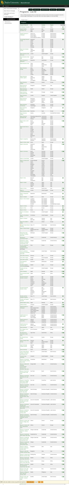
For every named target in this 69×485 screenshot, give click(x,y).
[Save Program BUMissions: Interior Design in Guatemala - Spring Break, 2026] (62, 240)
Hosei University (23, 327)
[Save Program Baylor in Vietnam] (62, 218)
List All (30, 9)
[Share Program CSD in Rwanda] (63, 271)
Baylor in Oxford (23, 205)
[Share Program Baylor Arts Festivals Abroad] (62, 49)
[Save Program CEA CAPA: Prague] (62, 257)
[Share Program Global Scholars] (63, 304)
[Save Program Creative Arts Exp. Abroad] (62, 268)
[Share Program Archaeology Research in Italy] (62, 39)
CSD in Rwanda (23, 271)
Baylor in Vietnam (23, 218)
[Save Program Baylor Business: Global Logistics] (62, 76)
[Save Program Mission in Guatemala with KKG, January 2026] (62, 429)
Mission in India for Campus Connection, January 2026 (24, 448)
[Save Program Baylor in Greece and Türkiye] (62, 160)
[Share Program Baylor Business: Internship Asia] (63, 85)
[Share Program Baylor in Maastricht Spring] (62, 193)
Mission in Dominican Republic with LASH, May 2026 (24, 401)
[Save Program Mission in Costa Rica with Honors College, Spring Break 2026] (62, 380)
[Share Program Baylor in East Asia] (63, 144)
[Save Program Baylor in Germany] (62, 151)
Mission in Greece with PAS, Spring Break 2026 (24, 426)
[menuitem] (11, 17)
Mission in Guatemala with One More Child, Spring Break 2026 (24, 439)
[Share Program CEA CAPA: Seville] (63, 259)
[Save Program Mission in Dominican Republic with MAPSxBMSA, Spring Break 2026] (62, 404)
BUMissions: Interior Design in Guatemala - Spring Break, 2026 (24, 242)
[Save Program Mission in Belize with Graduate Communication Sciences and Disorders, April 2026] (62, 364)
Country (43, 25)
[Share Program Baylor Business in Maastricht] (63, 60)
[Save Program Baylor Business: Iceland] (62, 82)
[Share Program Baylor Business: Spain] (63, 111)
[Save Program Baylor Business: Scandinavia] (62, 104)
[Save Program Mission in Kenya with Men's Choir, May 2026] (62, 461)
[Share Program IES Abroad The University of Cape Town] (63, 332)
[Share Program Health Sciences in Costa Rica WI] (62, 324)
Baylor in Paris (23, 207)
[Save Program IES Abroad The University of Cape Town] (62, 332)
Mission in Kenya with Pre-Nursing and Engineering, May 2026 (25, 465)
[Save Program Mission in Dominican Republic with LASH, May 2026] (62, 399)
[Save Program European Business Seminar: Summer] (62, 276)
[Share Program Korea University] (63, 349)
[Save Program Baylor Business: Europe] (62, 68)
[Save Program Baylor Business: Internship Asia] (62, 85)
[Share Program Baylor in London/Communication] (62, 190)
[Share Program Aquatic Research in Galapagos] (63, 33)
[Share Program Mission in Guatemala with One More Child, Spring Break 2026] (63, 437)
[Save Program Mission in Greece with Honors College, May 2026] (62, 420)
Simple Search (37, 9)
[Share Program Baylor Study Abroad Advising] (63, 225)
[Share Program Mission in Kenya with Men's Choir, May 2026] (63, 461)
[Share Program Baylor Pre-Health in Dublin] (62, 221)
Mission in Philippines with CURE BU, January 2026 (24, 473)
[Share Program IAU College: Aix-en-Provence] (62, 329)
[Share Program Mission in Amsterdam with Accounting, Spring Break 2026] (63, 359)
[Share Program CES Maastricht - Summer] (62, 261)
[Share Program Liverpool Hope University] (63, 356)
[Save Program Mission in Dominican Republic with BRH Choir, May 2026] (62, 389)
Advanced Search (45, 9)
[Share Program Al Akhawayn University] (62, 27)
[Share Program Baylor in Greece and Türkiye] (63, 160)
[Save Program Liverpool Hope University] (62, 356)
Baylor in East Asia (24, 144)
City (31, 25)
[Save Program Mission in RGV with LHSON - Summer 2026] (62, 476)
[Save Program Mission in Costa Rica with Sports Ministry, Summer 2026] (62, 384)
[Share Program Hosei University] (62, 327)
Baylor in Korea (23, 188)
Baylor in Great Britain (24, 158)
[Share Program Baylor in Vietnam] (63, 218)
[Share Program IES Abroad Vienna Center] (63, 337)
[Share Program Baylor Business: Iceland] (63, 82)
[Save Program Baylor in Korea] (62, 188)
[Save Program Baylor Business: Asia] (62, 63)
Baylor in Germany (24, 151)
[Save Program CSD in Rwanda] (62, 271)
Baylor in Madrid (23, 196)
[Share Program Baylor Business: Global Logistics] (63, 76)
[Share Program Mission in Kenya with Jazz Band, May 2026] (63, 457)
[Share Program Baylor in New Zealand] (63, 198)
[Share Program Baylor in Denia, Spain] (62, 142)
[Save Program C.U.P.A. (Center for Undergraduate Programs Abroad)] (62, 245)
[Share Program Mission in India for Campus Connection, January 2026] (63, 446)
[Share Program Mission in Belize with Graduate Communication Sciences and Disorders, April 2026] (63, 364)
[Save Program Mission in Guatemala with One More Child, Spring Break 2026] (62, 437)
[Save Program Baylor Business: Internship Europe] (62, 92)
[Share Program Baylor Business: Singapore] (62, 107)
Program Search (60, 9)
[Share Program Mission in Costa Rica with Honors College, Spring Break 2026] (63, 380)
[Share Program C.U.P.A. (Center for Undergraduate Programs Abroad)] (63, 245)
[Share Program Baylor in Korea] (63, 188)
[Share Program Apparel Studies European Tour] (63, 29)
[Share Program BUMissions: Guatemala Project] (63, 237)
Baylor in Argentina (24, 138)
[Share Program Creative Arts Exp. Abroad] (63, 268)
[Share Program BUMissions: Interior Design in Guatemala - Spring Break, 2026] (63, 240)
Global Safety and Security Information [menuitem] (9, 14)
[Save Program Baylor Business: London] (62, 95)
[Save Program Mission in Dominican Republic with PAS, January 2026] (62, 410)
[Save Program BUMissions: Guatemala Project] (62, 237)
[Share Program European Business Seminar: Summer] (63, 276)
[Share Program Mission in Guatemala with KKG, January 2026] (63, 429)
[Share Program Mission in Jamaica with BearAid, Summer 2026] (63, 454)
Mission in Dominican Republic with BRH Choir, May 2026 (24, 390)
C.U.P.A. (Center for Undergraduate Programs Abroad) (24, 246)
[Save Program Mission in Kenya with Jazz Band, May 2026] (62, 457)
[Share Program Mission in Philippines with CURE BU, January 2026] (63, 472)
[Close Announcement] (63, 15)
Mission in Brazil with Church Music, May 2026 (24, 372)
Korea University (23, 349)
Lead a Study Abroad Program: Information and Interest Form (24, 353)
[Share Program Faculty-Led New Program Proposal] (62, 296)
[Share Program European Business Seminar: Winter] (62, 287)
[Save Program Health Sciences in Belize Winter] (62, 315)
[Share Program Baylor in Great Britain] (62, 158)
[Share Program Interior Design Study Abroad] (62, 340)
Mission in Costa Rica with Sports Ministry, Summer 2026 (24, 386)
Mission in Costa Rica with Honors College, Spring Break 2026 (24, 381)
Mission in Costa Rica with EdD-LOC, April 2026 (24, 377)
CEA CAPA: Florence (24, 255)
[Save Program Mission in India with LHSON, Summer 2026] (62, 451)
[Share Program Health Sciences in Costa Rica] (62, 319)
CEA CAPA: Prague (24, 257)
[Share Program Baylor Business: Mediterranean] (63, 98)
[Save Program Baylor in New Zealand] (62, 198)
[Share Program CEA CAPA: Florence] (63, 255)
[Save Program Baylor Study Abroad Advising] (62, 225)
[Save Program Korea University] (62, 349)
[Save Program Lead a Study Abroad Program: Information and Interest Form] (62, 351)
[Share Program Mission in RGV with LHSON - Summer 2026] (63, 476)
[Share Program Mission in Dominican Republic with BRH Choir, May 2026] (63, 389)
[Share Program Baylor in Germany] (63, 151)
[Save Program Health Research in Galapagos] (62, 306)
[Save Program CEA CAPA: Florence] (62, 255)
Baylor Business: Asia (24, 63)
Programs (7, 6)
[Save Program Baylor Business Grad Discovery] (62, 53)
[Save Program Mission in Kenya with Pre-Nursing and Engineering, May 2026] (62, 464)
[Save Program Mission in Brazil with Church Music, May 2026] (62, 371)
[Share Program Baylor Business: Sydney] (62, 113)
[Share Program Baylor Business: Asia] (63, 63)
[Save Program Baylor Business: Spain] (62, 111)
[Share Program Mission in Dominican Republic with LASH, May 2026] (63, 399)
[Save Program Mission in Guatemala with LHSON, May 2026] (62, 434)
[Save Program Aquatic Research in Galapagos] (62, 33)
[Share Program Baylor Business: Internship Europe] (63, 92)
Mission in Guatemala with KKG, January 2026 (24, 431)
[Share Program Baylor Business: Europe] (63, 68)
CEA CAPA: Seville (24, 259)
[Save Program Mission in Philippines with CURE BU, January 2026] (62, 472)
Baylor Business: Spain (25, 111)
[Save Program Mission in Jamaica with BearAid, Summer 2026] (62, 454)
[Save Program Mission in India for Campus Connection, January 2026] (62, 446)
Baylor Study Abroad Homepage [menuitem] (10, 8)
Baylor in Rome (23, 209)
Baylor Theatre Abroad (24, 228)
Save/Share (63, 25)
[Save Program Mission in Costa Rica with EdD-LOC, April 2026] (62, 375)
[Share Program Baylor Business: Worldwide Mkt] (63, 116)
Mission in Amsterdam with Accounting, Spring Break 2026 (25, 361)
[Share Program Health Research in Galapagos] (63, 306)
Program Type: (24, 19)
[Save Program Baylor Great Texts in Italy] (62, 126)
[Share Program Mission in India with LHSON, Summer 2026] (63, 451)
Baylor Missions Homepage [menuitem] (9, 10)
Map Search (53, 9)
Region (51, 25)
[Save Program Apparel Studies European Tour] (62, 29)
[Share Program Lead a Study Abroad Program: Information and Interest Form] (63, 351)
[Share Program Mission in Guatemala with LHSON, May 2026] (63, 434)
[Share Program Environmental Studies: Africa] (63, 273)
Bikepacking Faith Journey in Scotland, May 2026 (24, 234)
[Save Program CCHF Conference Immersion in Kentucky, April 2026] (62, 251)
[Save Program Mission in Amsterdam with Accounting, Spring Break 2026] (62, 359)
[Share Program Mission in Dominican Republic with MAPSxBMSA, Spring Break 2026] (63, 404)
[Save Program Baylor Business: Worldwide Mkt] (62, 116)
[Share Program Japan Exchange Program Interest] (63, 345)
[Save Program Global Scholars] (62, 304)
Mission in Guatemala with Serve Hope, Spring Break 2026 (24, 443)
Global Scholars (23, 304)
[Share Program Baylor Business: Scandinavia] (63, 104)
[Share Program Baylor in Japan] (62, 182)
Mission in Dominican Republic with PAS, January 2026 (24, 411)
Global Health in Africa (24, 302)
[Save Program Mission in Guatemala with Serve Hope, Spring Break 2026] (62, 442)
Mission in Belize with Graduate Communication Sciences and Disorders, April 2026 (24, 366)
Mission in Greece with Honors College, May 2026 (24, 422)
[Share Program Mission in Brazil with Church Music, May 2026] (63, 371)
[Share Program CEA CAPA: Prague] (63, 257)
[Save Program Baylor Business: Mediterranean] (62, 98)
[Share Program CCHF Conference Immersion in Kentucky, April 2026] (63, 251)
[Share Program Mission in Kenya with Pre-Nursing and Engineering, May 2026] (63, 464)
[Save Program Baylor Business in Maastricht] (62, 60)
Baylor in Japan (23, 182)
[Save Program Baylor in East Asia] (62, 144)
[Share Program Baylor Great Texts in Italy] (63, 126)
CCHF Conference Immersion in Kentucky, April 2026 (25, 252)
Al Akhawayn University (25, 27)
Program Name (24, 25)
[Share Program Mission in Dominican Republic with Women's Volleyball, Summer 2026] (63, 414)
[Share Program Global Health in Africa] (62, 302)
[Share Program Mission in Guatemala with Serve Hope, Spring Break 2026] (63, 442)
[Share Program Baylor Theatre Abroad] (62, 228)
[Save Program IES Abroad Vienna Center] (62, 337)
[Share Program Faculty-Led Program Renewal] (62, 299)
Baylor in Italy (23, 177)
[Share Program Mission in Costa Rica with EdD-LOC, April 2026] (63, 375)
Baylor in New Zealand (24, 198)
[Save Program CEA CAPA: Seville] (62, 259)
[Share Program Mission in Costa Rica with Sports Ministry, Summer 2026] (63, 384)
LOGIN (65, 6)
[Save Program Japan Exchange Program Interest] (62, 345)
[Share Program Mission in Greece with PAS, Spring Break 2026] (63, 425)
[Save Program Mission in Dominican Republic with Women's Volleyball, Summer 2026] (62, 414)
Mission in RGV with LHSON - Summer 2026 (24, 478)
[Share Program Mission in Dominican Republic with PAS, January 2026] (63, 410)
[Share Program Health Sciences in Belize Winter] (63, 315)
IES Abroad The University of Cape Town (24, 334)
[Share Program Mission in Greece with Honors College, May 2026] (63, 420)
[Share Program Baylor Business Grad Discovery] (63, 53)
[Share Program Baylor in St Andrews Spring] (62, 215)
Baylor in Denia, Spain (24, 142)
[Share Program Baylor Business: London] (63, 95)
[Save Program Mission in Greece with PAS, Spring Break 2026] (62, 425)
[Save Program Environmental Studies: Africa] (62, 273)
